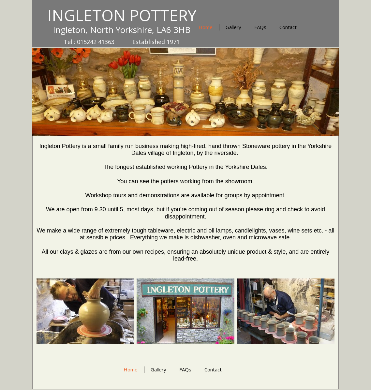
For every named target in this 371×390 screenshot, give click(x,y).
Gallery (233, 27)
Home (206, 27)
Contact (288, 27)
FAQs (260, 27)
